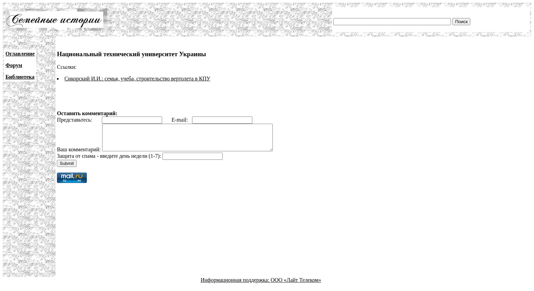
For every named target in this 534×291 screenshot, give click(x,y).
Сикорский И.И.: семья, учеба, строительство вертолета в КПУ (137, 78)
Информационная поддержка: (236, 285)
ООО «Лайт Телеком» (296, 285)
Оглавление (20, 54)
